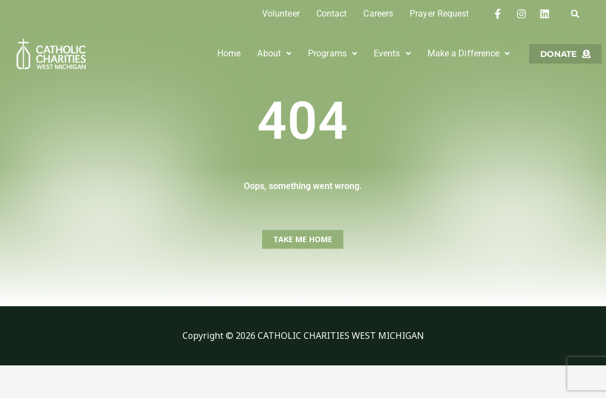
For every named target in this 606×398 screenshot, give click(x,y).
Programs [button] (332, 53)
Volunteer (281, 13)
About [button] (274, 53)
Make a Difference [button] (468, 53)
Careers (378, 13)
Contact (331, 13)
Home (229, 53)
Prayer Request (439, 13)
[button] (575, 14)
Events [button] (392, 53)
